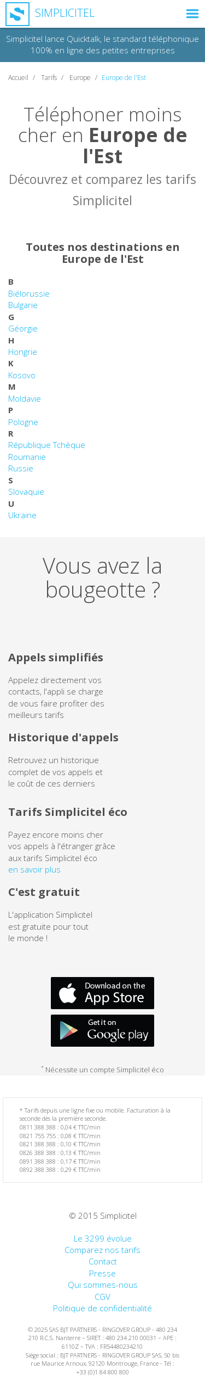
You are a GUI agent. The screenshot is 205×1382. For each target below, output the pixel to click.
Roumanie (27, 456)
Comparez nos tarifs (102, 1249)
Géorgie (23, 328)
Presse (102, 1273)
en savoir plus (34, 869)
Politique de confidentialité (102, 1308)
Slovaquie (26, 491)
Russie (20, 468)
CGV (102, 1296)
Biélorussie (29, 293)
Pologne (23, 421)
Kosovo (22, 375)
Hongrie (22, 351)
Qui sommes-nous (103, 1284)
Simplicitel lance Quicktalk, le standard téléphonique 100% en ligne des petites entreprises (102, 44)
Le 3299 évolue (103, 1238)
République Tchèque (46, 444)
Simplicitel (50, 12)
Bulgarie (23, 304)
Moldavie (24, 398)
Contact (103, 1261)
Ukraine (22, 514)
